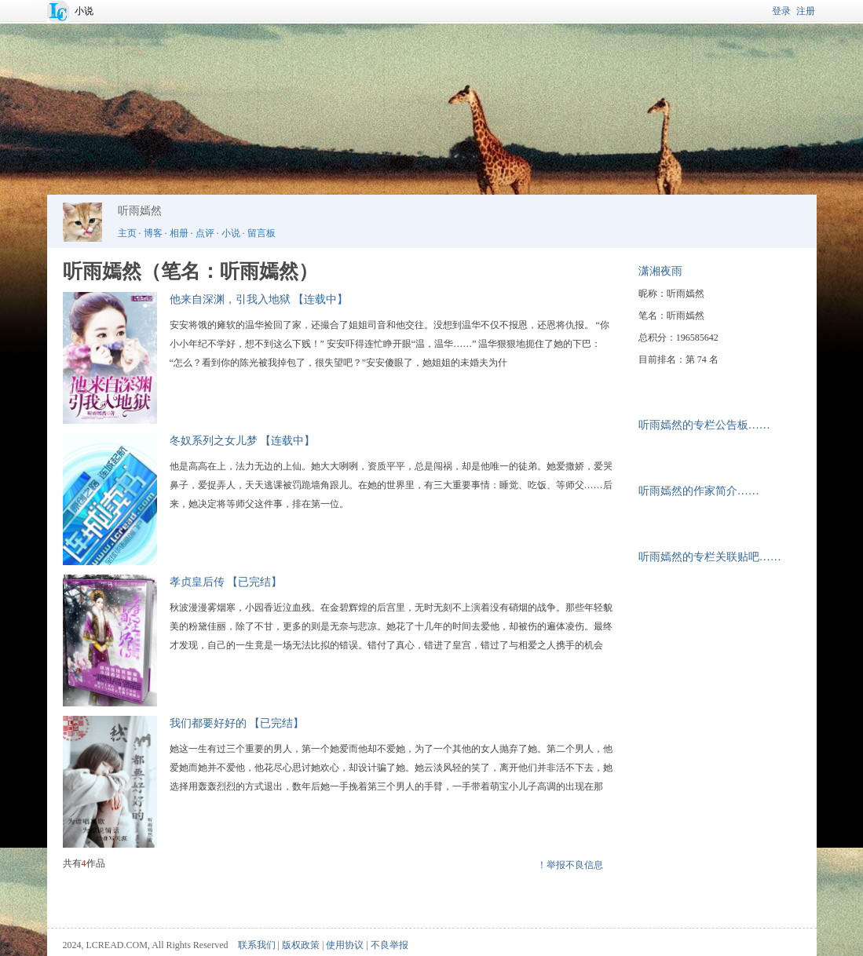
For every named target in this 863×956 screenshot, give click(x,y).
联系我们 (257, 945)
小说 (84, 10)
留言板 (261, 233)
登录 (781, 10)
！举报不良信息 (570, 864)
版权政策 (301, 945)
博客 (153, 233)
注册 (805, 10)
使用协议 (345, 945)
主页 (127, 233)
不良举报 (389, 945)
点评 (205, 233)
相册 (179, 233)
